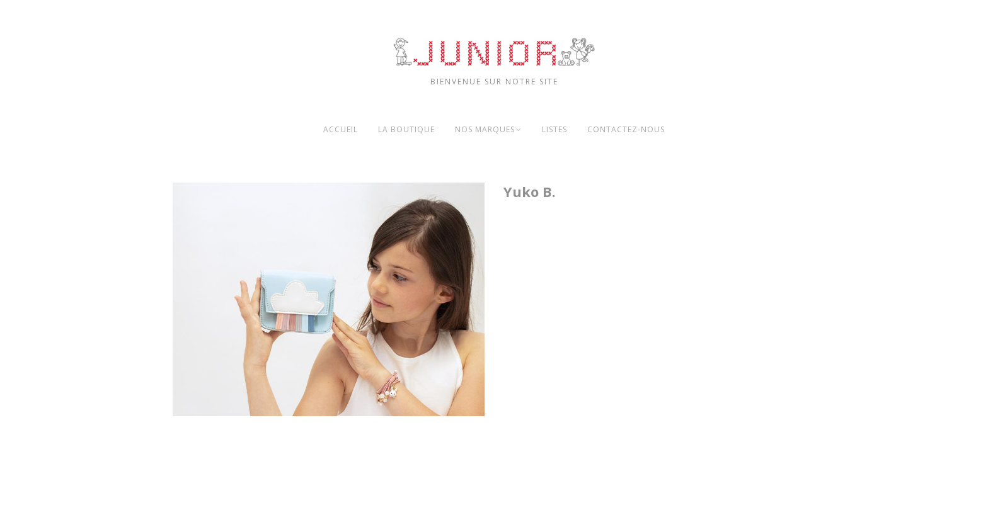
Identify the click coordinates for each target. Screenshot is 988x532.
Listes (554, 129)
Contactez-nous (626, 129)
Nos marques (485, 129)
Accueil (340, 129)
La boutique (406, 129)
